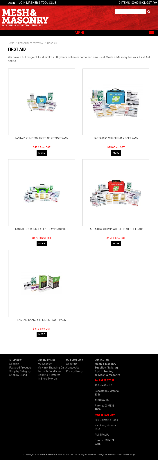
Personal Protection (30, 43)
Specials (14, 364)
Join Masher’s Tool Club (37, 2)
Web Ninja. (130, 454)
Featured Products (20, 367)
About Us (71, 364)
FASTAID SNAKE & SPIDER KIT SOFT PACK (41, 319)
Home (11, 43)
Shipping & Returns (49, 375)
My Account (45, 364)
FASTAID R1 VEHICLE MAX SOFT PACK (116, 138)
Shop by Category (20, 371)
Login (11, 2)
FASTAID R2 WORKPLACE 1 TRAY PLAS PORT (41, 229)
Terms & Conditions (49, 371)
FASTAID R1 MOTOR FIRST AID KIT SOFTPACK (41, 138)
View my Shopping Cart (50, 367)
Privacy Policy (74, 371)
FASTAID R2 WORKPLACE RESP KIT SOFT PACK (116, 229)
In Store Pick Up (47, 378)
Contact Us (72, 367)
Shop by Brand (18, 375)
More (41, 152)
